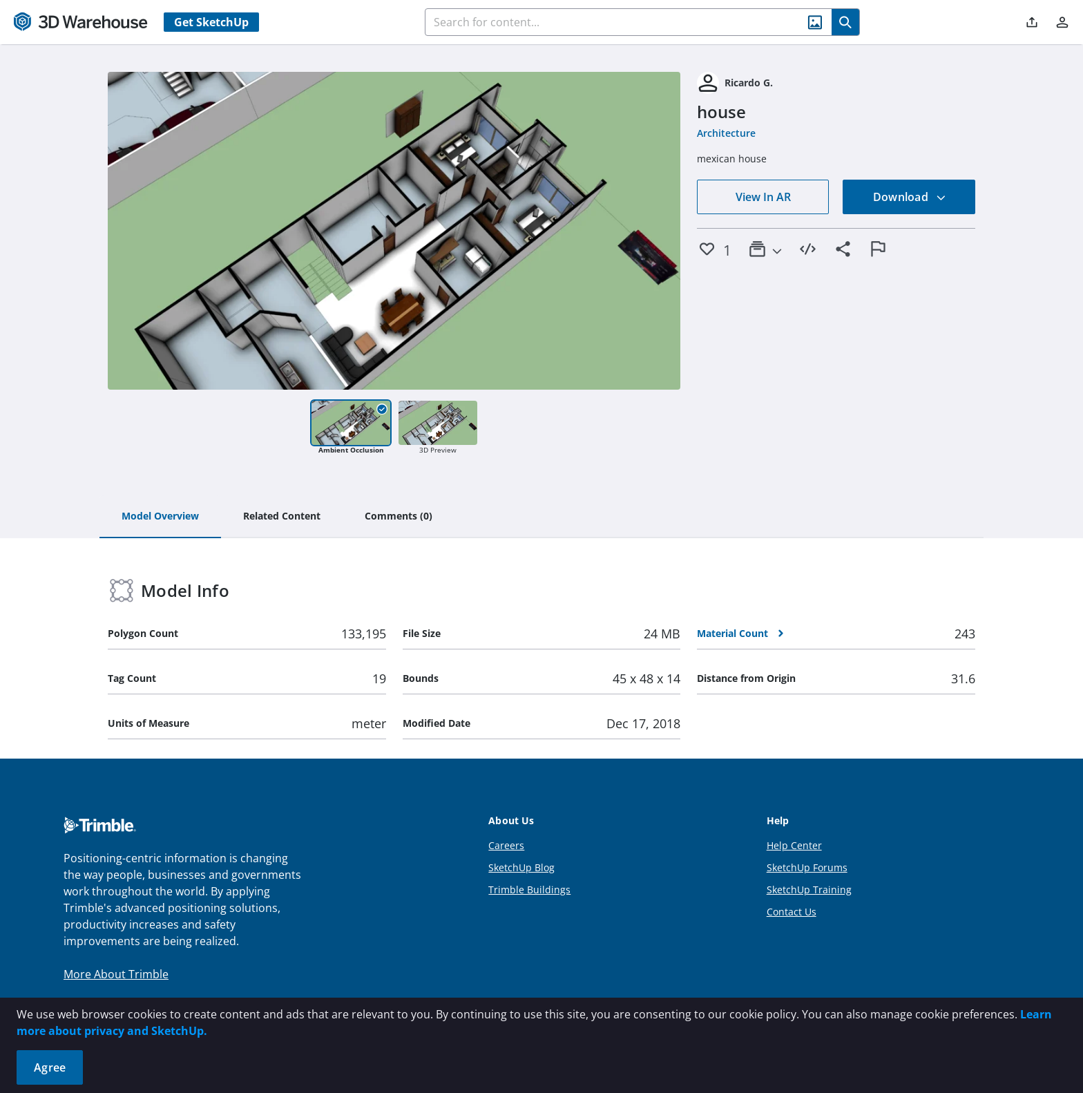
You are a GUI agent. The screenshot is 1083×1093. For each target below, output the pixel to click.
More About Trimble (116, 974)
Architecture (726, 133)
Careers (506, 845)
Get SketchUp (211, 22)
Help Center (794, 845)
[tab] (160, 516)
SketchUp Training (809, 889)
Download (909, 197)
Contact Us (791, 911)
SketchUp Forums (807, 867)
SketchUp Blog (521, 867)
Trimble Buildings (529, 889)
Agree (50, 1067)
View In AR (763, 197)
